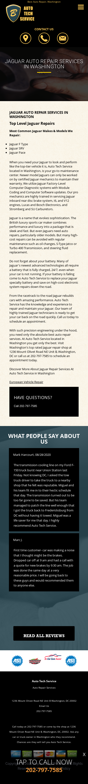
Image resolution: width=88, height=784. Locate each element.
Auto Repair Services (44, 687)
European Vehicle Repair (26, 382)
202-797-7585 (40, 356)
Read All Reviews (44, 635)
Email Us (44, 706)
